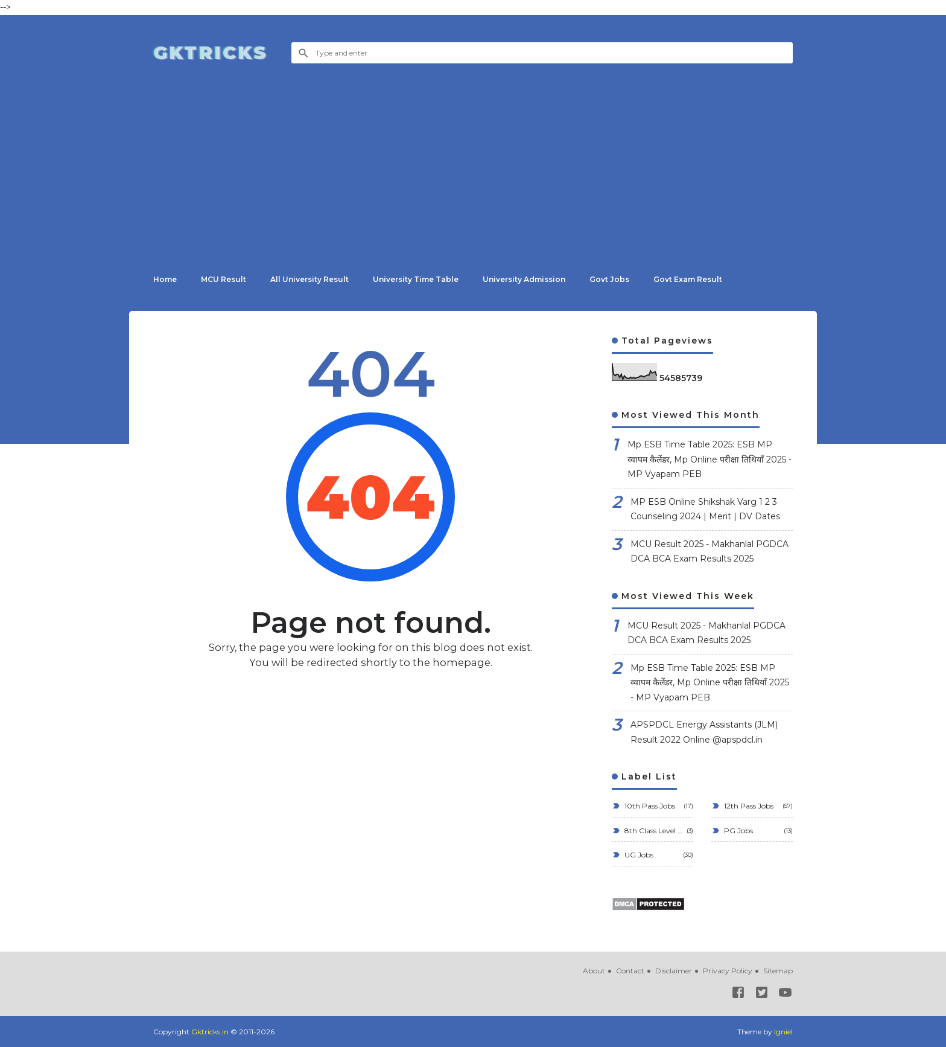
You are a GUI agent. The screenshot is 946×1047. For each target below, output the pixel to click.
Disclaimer (673, 970)
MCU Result (223, 279)
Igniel (783, 1031)
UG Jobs (638, 854)
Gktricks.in (210, 1031)
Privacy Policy (727, 970)
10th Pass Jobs (649, 805)
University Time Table (416, 279)
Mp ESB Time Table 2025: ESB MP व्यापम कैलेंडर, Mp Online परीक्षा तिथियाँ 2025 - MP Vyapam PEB (709, 459)
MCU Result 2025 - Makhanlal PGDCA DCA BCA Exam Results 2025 (709, 552)
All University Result (309, 279)
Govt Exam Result (687, 279)
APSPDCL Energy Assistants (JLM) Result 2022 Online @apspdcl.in (704, 732)
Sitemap (778, 970)
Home (165, 279)
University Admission (524, 279)
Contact (630, 970)
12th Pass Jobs (747, 805)
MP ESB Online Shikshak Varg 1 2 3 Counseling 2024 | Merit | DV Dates (705, 509)
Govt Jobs (609, 279)
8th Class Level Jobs (652, 830)
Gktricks (210, 52)
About (594, 970)
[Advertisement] (473, 157)
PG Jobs (737, 830)
